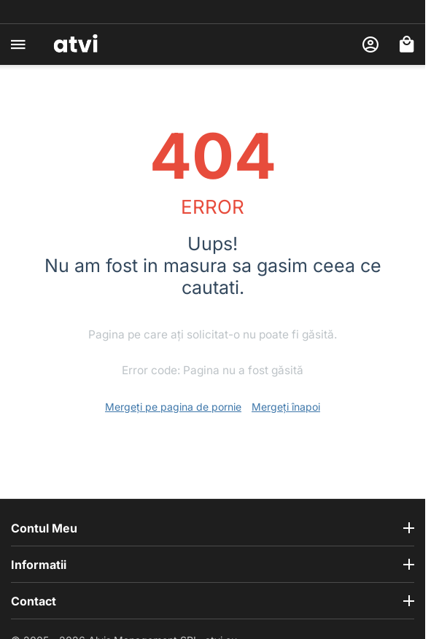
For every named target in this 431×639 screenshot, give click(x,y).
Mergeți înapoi (286, 406)
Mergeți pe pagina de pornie (173, 406)
